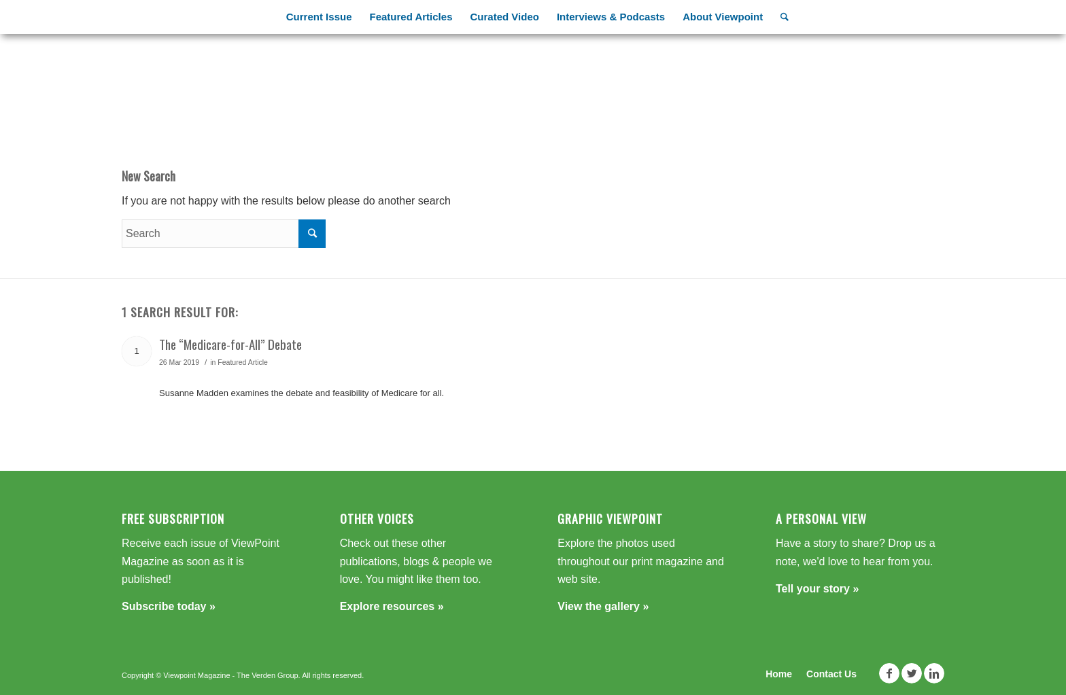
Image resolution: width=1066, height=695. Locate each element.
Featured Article (243, 362)
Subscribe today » (169, 606)
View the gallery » (603, 606)
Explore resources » (392, 606)
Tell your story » (817, 588)
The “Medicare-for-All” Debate (230, 343)
